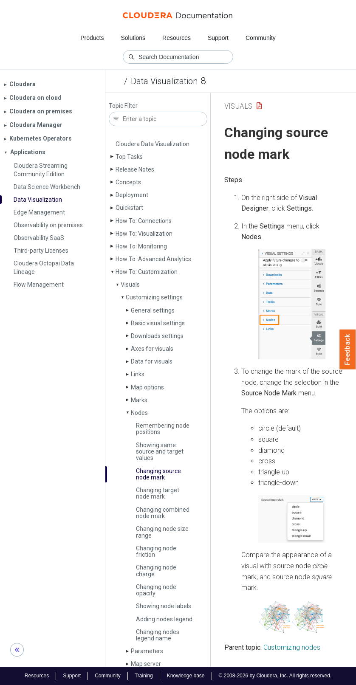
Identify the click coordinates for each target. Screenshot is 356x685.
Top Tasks (129, 156)
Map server (146, 663)
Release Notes (135, 169)
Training (144, 676)
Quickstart (129, 207)
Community (261, 37)
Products (92, 37)
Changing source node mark (158, 474)
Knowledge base (186, 676)
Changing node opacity (156, 590)
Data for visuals (151, 361)
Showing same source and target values (160, 452)
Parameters (147, 651)
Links (137, 374)
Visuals (130, 284)
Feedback (348, 349)
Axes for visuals (152, 348)
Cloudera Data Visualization (152, 144)
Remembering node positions (162, 428)
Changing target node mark (157, 493)
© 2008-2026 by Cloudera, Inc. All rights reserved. (275, 676)
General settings (153, 310)
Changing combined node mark (162, 512)
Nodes (139, 412)
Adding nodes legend (164, 619)
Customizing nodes (291, 647)
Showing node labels (163, 606)
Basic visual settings (158, 323)
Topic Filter (123, 106)
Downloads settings (157, 336)
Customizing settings (154, 297)
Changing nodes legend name (157, 635)
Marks (139, 400)
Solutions (133, 37)
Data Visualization (164, 81)
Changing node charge (156, 570)
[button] (291, 304)
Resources (176, 37)
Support (218, 37)
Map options (147, 387)
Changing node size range (162, 531)
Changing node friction (156, 551)
